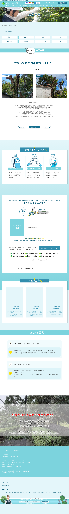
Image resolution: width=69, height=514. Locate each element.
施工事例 (12, 5)
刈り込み (26, 37)
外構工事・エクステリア (50, 5)
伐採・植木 (25, 5)
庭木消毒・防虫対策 (40, 5)
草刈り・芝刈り (32, 5)
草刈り (59, 37)
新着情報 (7, 5)
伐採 (43, 37)
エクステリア (42, 41)
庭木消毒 (9, 41)
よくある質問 (59, 5)
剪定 (9, 37)
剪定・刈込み (18, 5)
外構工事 (26, 41)
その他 (59, 41)
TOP (2, 5)
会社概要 (65, 5)
